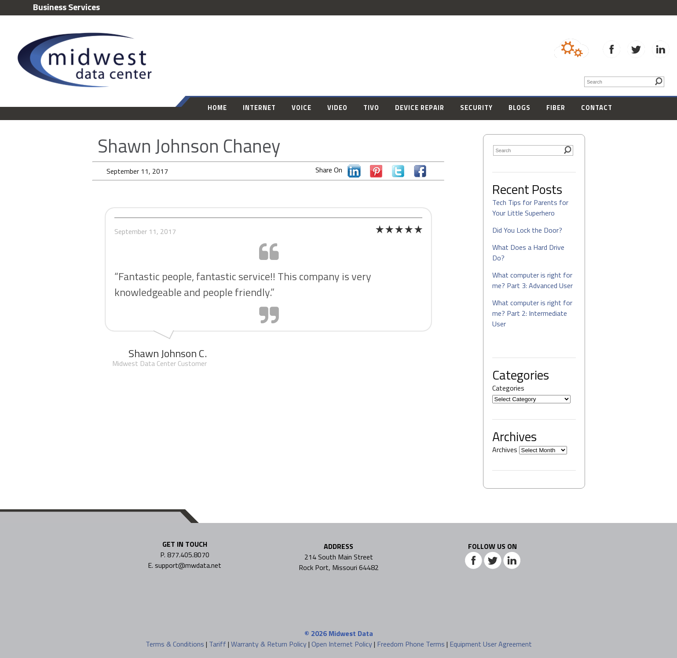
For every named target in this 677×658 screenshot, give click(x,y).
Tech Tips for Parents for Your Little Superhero (530, 207)
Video (337, 107)
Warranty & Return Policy (269, 644)
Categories (508, 388)
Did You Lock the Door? (527, 230)
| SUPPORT (637, 26)
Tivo (371, 107)
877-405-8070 (583, 26)
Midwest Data (351, 633)
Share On (330, 169)
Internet (259, 107)
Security (476, 107)
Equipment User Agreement (491, 644)
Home (217, 107)
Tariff (217, 644)
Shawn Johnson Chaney (189, 146)
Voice (301, 107)
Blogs (520, 107)
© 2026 (315, 633)
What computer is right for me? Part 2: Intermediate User (532, 313)
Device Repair (419, 107)
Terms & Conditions (175, 644)
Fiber (555, 107)
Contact (596, 107)
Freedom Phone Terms (411, 644)
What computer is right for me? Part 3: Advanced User (532, 280)
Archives (504, 449)
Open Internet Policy (341, 644)
